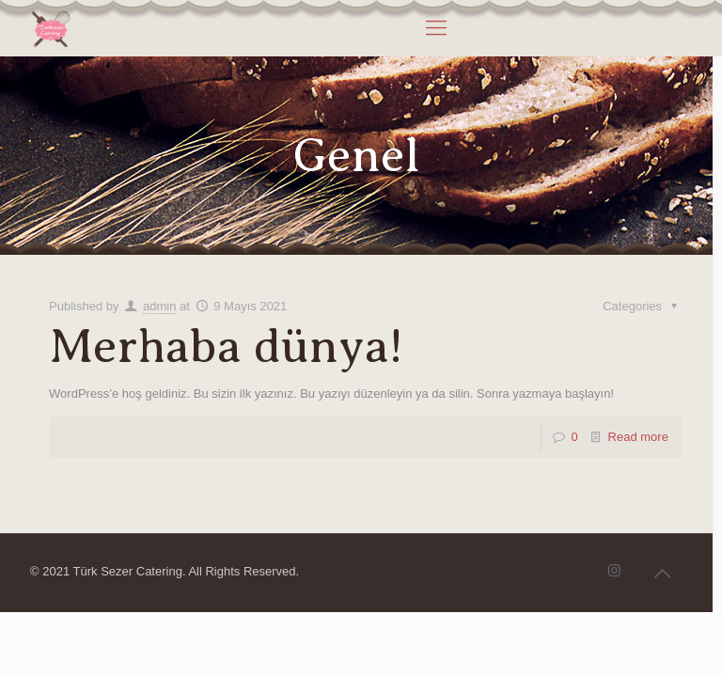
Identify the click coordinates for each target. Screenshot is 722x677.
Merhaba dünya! (225, 346)
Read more (638, 437)
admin (159, 306)
